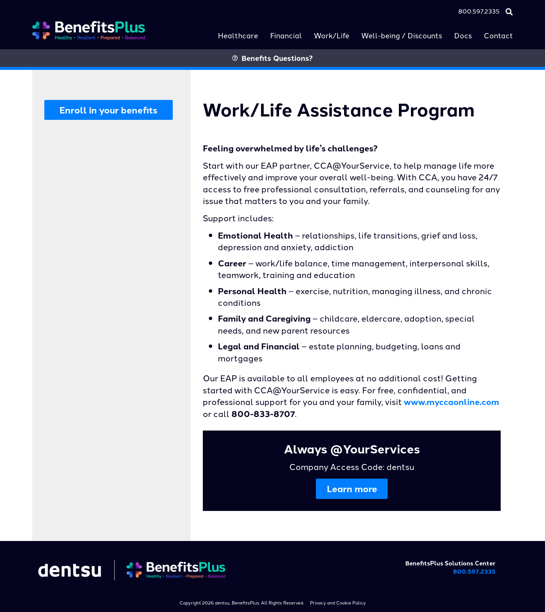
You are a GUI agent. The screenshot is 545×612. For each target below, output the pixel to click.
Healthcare (238, 35)
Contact (498, 35)
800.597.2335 (479, 11)
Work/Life (331, 35)
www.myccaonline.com (451, 401)
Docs (463, 35)
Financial (286, 35)
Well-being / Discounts (401, 35)
